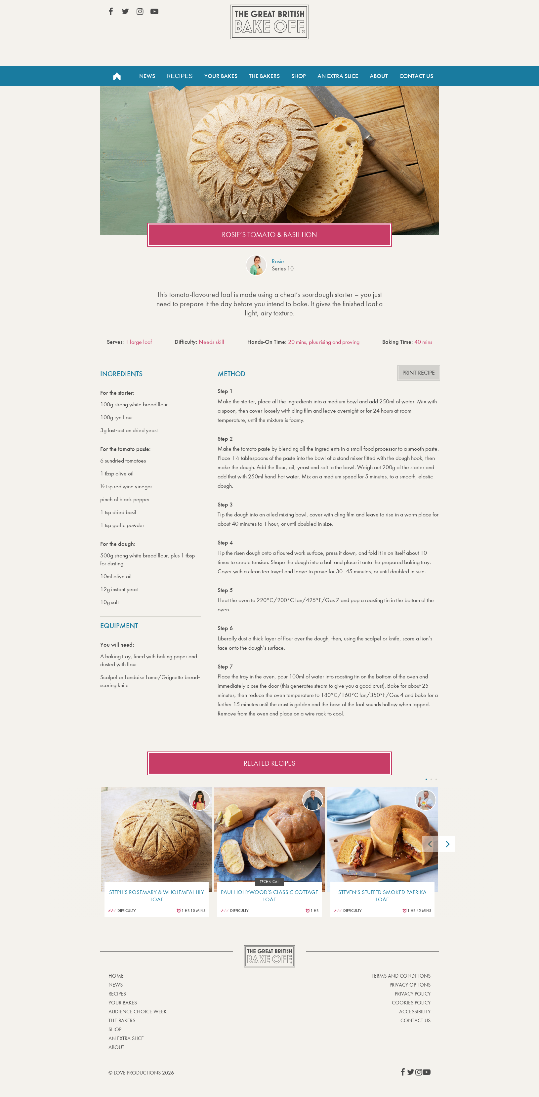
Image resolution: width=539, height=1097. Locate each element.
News (147, 76)
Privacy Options (410, 985)
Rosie (278, 261)
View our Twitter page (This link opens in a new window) (125, 12)
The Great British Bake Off (269, 22)
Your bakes (122, 1002)
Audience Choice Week (137, 1011)
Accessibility (415, 1011)
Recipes (180, 76)
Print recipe (418, 372)
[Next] (447, 844)
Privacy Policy (413, 994)
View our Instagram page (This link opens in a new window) (140, 12)
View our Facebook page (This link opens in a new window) (111, 12)
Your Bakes (220, 76)
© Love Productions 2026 (141, 1073)
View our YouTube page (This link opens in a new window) (154, 12)
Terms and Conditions (401, 976)
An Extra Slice (337, 76)
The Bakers (264, 76)
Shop (298, 76)
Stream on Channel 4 (400, 13)
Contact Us (416, 76)
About (379, 76)
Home (116, 76)
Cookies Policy (411, 1002)
